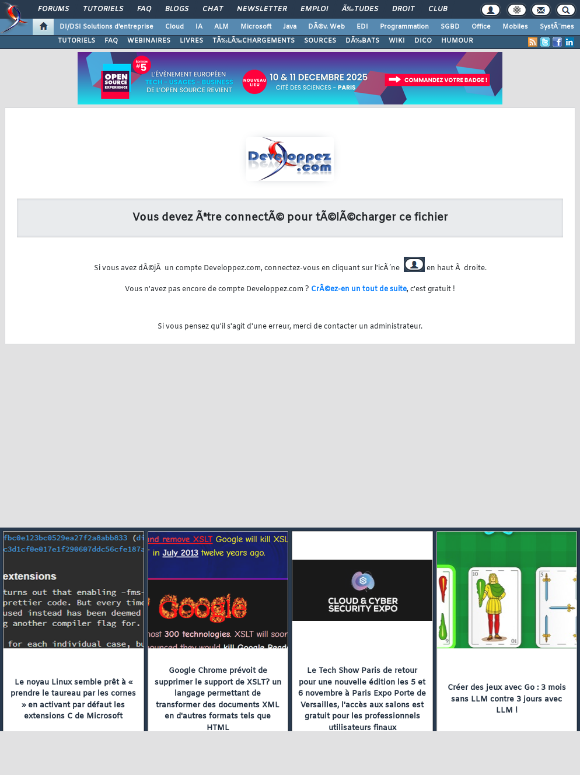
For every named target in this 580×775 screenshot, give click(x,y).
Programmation (404, 27)
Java (289, 27)
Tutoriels (103, 9)
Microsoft (255, 27)
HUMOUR (457, 41)
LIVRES (191, 41)
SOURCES (320, 41)
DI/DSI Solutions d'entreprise (106, 27)
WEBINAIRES (148, 41)
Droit (403, 9)
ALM (221, 27)
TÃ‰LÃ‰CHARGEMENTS (253, 41)
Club (437, 9)
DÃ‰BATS (362, 41)
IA (198, 27)
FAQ (144, 9)
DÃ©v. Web (326, 27)
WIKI (397, 41)
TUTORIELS (76, 41)
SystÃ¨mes (557, 27)
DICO (423, 41)
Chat (212, 9)
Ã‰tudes (360, 9)
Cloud (174, 27)
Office (481, 27)
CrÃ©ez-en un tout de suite (359, 289)
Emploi (314, 9)
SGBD (450, 27)
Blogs (177, 9)
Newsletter (262, 9)
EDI (362, 27)
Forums (53, 9)
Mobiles (515, 27)
